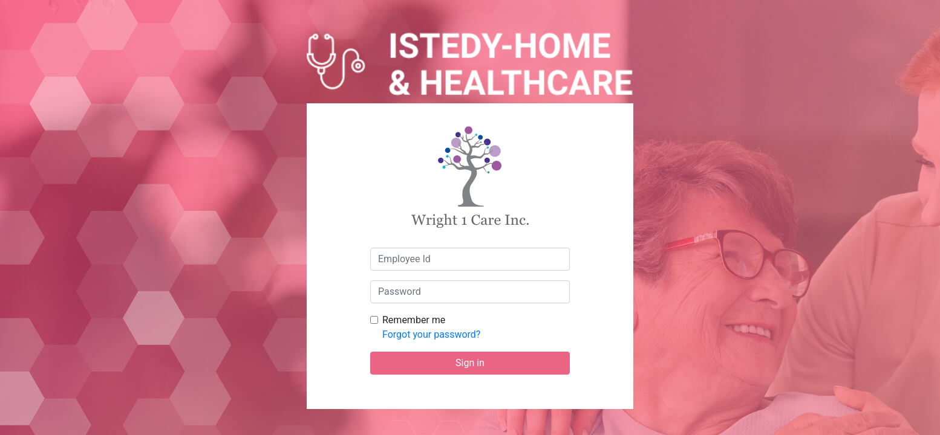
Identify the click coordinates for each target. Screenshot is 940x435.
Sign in (470, 363)
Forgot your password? (431, 334)
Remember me (413, 320)
